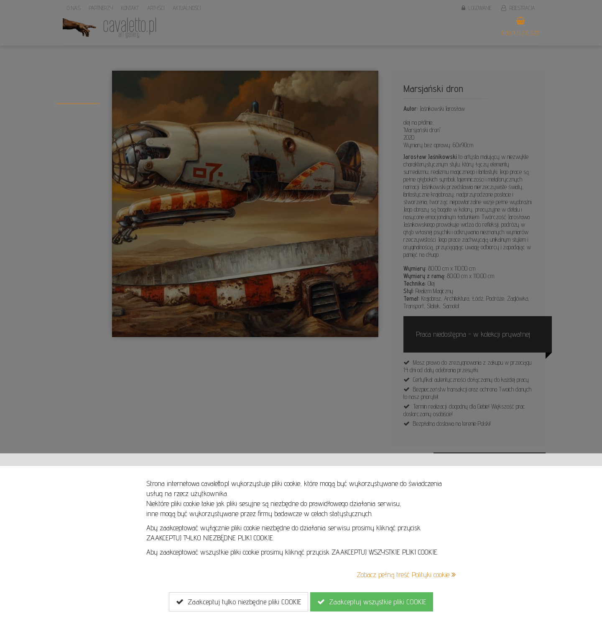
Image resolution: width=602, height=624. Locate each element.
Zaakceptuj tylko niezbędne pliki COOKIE (238, 602)
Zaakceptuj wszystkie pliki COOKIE (371, 602)
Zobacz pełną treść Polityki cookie (406, 574)
